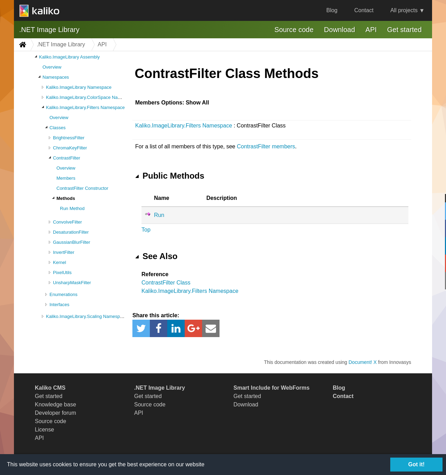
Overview (52, 67)
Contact (364, 10)
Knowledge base (55, 404)
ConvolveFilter (67, 222)
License (44, 430)
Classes (57, 127)
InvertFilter (63, 252)
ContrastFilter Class (165, 283)
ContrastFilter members (266, 146)
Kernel (59, 262)
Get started (404, 29)
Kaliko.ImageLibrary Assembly (69, 57)
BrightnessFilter (68, 137)
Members (65, 178)
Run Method (72, 208)
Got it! (416, 464)
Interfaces (59, 304)
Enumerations (63, 294)
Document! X (362, 362)
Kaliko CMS (50, 388)
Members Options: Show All (172, 103)
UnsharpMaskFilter (72, 282)
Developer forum (55, 413)
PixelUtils (62, 272)
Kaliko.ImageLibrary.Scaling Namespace (86, 316)
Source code (294, 29)
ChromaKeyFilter (70, 147)
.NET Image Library (49, 29)
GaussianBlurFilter (71, 242)
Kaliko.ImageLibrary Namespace (79, 87)
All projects (403, 10)
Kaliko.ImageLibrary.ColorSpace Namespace (91, 97)
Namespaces (56, 77)
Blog (331, 10)
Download (339, 29)
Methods (65, 198)
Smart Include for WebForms (271, 388)
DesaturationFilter (71, 232)
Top (146, 230)
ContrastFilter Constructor (82, 188)
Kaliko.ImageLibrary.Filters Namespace (85, 107)
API (371, 29)
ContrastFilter (66, 158)
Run (159, 215)
